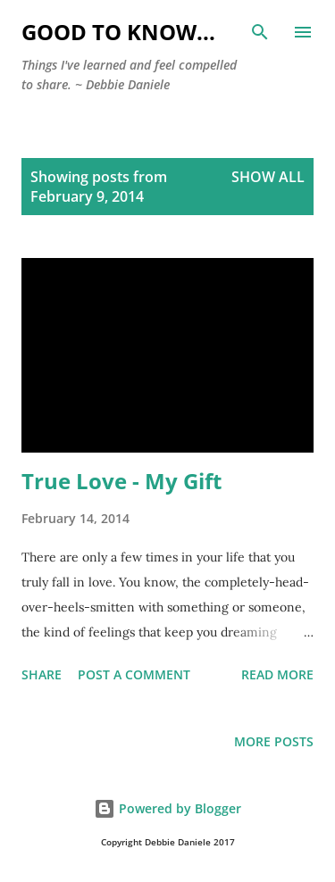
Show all (268, 177)
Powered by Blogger (167, 808)
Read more (277, 674)
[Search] (260, 32)
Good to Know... (118, 31)
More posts (274, 741)
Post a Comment (134, 674)
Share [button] (41, 674)
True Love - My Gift (121, 480)
